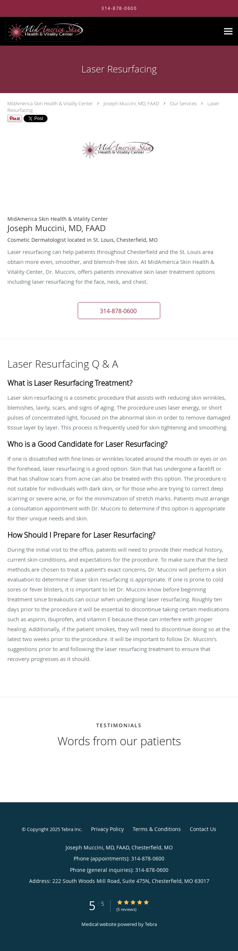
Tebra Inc (71, 829)
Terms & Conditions (157, 829)
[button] (119, 310)
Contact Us (203, 829)
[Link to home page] (59, 31)
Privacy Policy (107, 829)
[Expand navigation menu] (228, 31)
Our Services (183, 103)
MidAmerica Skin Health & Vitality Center (50, 103)
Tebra (151, 924)
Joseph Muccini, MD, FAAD (131, 103)
